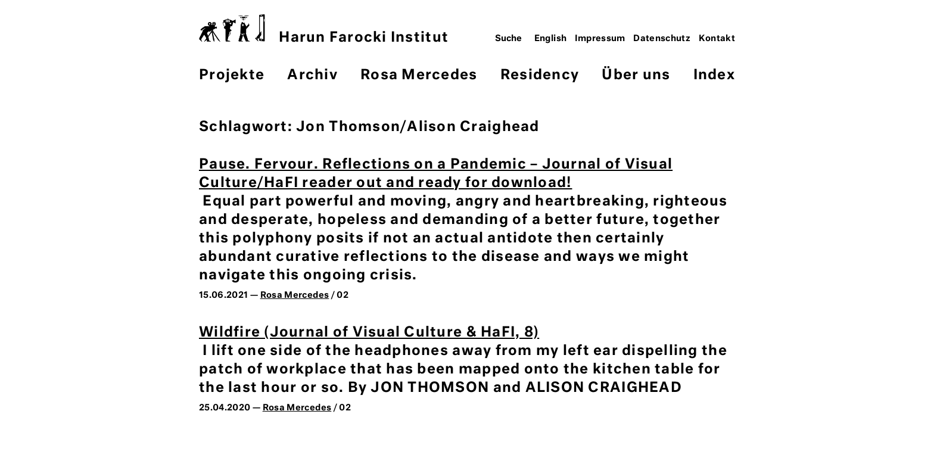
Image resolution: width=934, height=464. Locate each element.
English (550, 39)
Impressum (600, 39)
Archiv (312, 75)
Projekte (231, 75)
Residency (539, 75)
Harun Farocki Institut (324, 29)
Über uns (636, 75)
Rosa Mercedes (418, 75)
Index (714, 75)
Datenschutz (661, 39)
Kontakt (717, 39)
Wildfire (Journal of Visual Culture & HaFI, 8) (369, 333)
